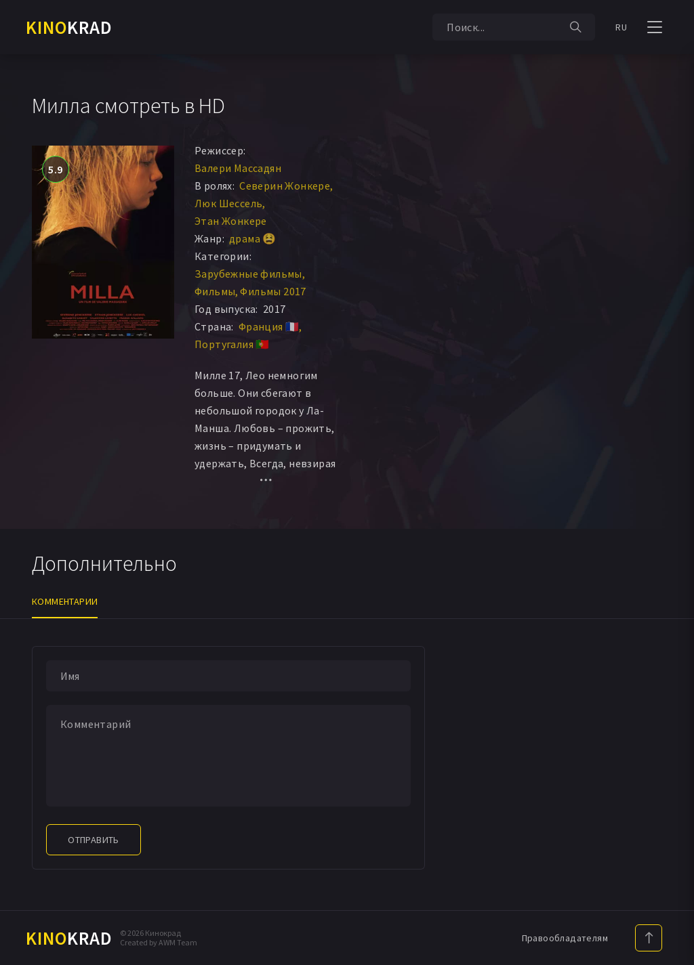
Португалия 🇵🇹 (232, 344)
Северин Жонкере (284, 185)
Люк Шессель (228, 203)
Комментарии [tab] (65, 601)
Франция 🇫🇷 (269, 326)
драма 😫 (253, 238)
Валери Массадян (238, 168)
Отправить (93, 840)
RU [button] (621, 27)
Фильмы (215, 291)
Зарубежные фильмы (248, 273)
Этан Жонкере (231, 221)
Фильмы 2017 (273, 291)
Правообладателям (565, 938)
